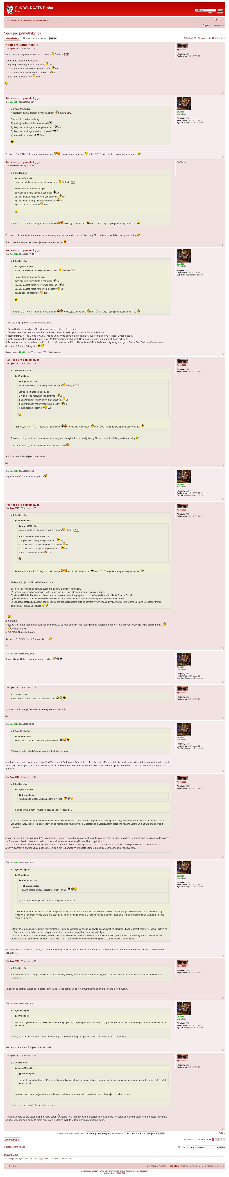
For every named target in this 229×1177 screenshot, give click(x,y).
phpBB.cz (121, 1173)
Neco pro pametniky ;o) (22, 33)
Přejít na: (182, 1147)
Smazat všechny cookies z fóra (165, 1166)
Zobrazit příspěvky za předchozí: (83, 1133)
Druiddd (13, 102)
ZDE (66, 54)
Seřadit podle (126, 1133)
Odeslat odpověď (12, 38)
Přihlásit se (219, 25)
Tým (147, 1166)
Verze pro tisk (215, 19)
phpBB (94, 1171)
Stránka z (204, 38)
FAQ (208, 25)
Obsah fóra (13, 20)
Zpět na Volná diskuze (15, 1147)
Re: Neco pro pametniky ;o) (22, 98)
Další (221, 1133)
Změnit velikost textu (221, 19)
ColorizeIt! (144, 1171)
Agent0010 (14, 49)
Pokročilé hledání (216, 13)
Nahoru (223, 93)
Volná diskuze (27, 20)
